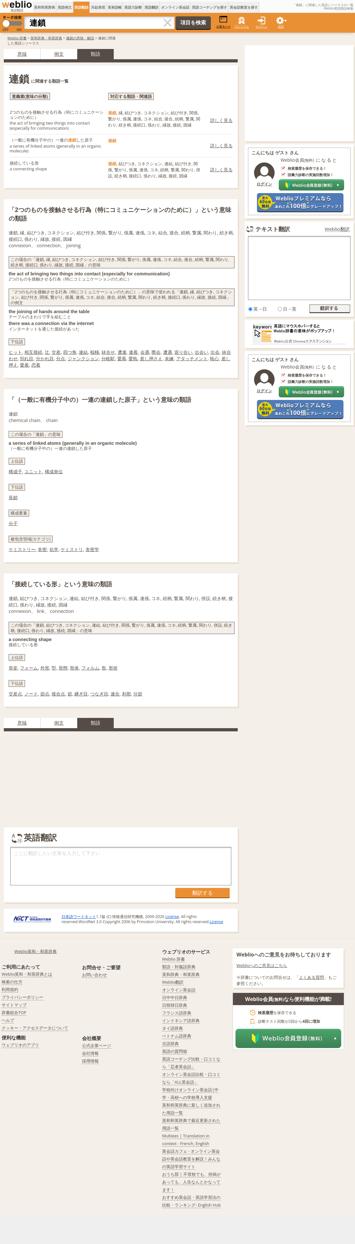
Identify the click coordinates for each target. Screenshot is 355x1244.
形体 (74, 668)
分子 (13, 523)
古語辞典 (170, 1043)
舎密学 (92, 549)
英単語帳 (115, 7)
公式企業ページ (96, 1045)
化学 (53, 549)
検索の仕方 (12, 982)
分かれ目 (45, 358)
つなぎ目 (99, 694)
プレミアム (242, 26)
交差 (56, 352)
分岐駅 (108, 358)
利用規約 (10, 989)
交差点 (15, 694)
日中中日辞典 (174, 997)
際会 (156, 352)
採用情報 (90, 1061)
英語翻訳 (151, 7)
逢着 (133, 352)
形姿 (13, 668)
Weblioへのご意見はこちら (261, 965)
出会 (215, 352)
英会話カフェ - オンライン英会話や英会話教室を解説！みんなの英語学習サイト (191, 1158)
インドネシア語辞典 (181, 1020)
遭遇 (167, 352)
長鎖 (13, 497)
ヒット (15, 352)
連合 (115, 694)
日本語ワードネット (79, 916)
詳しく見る (221, 120)
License (172, 916)
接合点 (58, 694)
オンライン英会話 (175, 7)
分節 (137, 694)
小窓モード (223, 21)
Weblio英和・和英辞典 (35, 951)
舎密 (42, 549)
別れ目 (26, 358)
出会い (201, 352)
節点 (44, 694)
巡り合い (183, 352)
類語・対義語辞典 (178, 967)
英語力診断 (133, 7)
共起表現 (98, 7)
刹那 (126, 694)
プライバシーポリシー (22, 997)
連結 (83, 352)
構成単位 (54, 471)
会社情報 (90, 1053)
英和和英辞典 (44, 7)
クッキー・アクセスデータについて (35, 1028)
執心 (214, 358)
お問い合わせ (94, 975)
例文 (59, 54)
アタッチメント (192, 358)
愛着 (24, 365)
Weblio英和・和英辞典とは (27, 974)
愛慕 (121, 358)
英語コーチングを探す (209, 7)
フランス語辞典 (176, 1013)
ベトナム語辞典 (176, 1036)
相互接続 (33, 352)
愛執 (132, 358)
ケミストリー (22, 549)
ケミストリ (72, 549)
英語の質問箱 (174, 1051)
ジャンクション (83, 358)
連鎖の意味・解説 (80, 38)
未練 (169, 358)
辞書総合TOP (14, 1012)
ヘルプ (8, 1020)
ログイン (261, 26)
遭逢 (122, 352)
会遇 (144, 352)
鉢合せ (108, 352)
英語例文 (65, 7)
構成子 (15, 471)
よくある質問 (311, 977)
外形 (44, 668)
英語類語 (81, 7)
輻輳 (94, 352)
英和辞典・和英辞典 (46, 38)
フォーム (29, 668)
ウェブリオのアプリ (20, 1045)
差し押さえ (151, 358)
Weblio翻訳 (337, 229)
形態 (63, 668)
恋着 (35, 365)
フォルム (90, 668)
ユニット (33, 471)
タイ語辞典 (172, 1028)
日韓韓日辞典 (174, 1005)
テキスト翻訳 (272, 229)
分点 (60, 358)
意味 (22, 54)
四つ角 (70, 352)
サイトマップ (14, 1005)
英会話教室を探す (244, 7)
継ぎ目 (81, 694)
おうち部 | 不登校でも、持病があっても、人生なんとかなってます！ (191, 1181)
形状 (113, 668)
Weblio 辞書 (17, 38)
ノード (31, 694)
